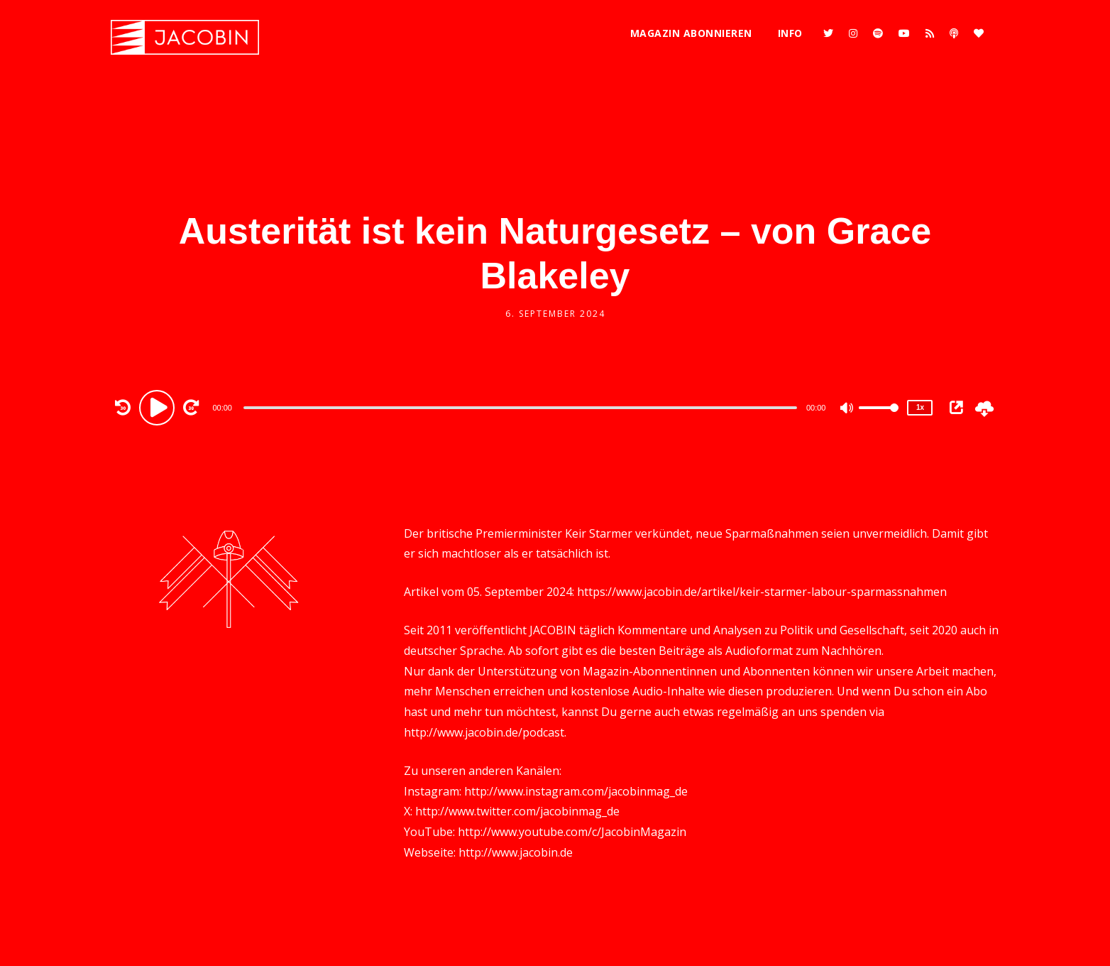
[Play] (159, 407)
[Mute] (847, 409)
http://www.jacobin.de (515, 852)
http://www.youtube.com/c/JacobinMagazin (572, 832)
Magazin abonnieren (691, 33)
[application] (521, 407)
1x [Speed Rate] (920, 407)
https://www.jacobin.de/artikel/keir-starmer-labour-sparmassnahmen (762, 591)
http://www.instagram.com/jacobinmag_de (576, 791)
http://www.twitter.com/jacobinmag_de (517, 811)
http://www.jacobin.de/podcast (484, 732)
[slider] (520, 407)
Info (790, 33)
